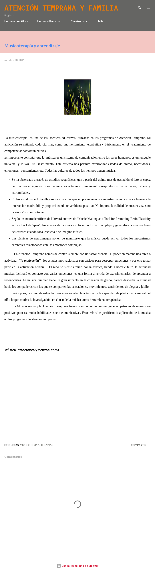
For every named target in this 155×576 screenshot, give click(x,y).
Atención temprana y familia (61, 7)
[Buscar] (140, 6)
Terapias (47, 444)
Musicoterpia (29, 444)
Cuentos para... (80, 21)
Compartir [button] (138, 444)
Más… (101, 21)
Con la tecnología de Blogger (77, 565)
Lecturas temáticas (16, 21)
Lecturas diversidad (49, 21)
